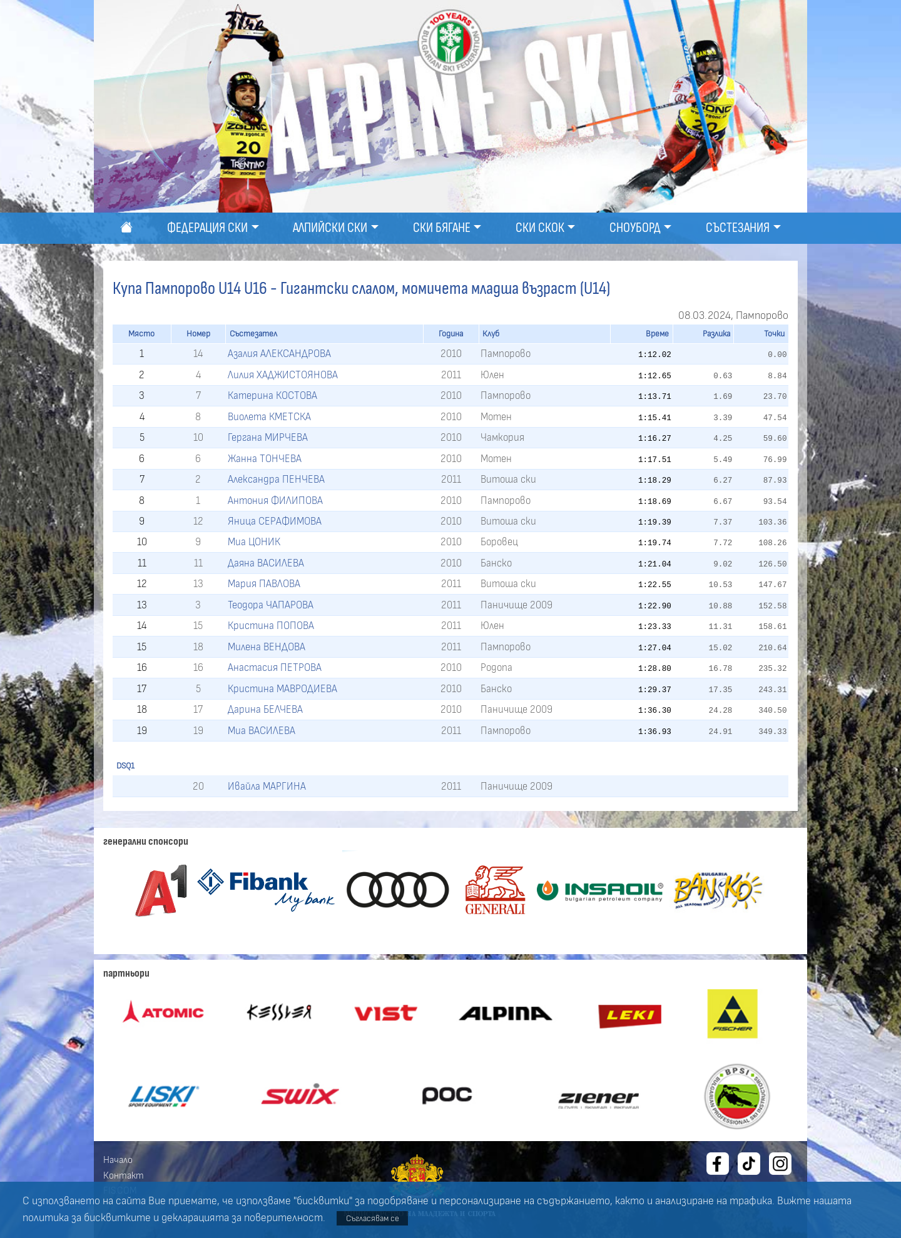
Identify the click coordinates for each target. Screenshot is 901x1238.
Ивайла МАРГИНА (267, 786)
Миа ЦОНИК (254, 541)
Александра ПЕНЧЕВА (276, 479)
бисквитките (117, 1218)
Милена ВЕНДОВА (266, 647)
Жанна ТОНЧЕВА (265, 458)
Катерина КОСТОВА (272, 395)
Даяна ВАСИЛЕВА (266, 563)
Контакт (123, 1175)
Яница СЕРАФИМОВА (275, 521)
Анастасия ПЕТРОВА (275, 667)
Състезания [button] (738, 227)
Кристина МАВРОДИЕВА (282, 688)
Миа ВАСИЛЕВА (261, 730)
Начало (118, 1160)
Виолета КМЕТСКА (269, 416)
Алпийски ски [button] (330, 227)
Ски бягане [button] (442, 227)
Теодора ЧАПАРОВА (270, 605)
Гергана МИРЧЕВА (268, 437)
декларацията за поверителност (242, 1218)
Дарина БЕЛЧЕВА (265, 709)
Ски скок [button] (540, 227)
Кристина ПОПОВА (271, 625)
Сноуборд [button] (635, 227)
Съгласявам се (372, 1218)
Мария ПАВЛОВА (264, 583)
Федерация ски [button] (207, 227)
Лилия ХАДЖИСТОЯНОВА (283, 375)
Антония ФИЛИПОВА (275, 500)
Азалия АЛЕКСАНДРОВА (279, 353)
